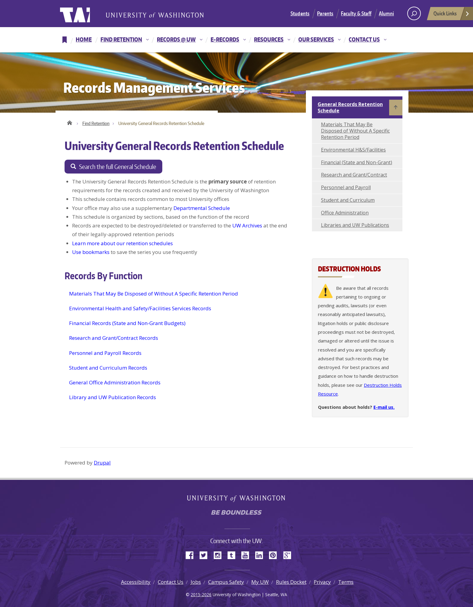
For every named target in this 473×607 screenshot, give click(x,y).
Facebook (192, 555)
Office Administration (345, 212)
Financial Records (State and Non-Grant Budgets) (127, 323)
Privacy (322, 581)
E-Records (225, 39)
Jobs (196, 581)
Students (300, 13)
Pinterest (275, 555)
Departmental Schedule (201, 208)
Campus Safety (226, 581)
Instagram (219, 555)
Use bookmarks (91, 252)
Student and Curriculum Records (108, 367)
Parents (325, 13)
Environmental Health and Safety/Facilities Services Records (140, 308)
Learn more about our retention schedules (122, 243)
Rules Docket (291, 581)
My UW (260, 581)
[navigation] (236, 39)
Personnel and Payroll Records (105, 352)
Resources (269, 39)
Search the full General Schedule (117, 167)
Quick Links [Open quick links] (451, 15)
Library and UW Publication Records (112, 397)
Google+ (289, 555)
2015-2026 (201, 594)
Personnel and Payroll (346, 187)
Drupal (102, 462)
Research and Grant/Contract (354, 174)
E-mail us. (384, 407)
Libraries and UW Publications (355, 225)
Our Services (316, 39)
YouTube (247, 555)
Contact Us (364, 39)
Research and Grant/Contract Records (113, 338)
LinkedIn (261, 555)
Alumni (386, 13)
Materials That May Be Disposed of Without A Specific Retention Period (153, 293)
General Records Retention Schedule (350, 107)
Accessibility (136, 581)
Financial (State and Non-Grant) (356, 162)
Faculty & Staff (356, 13)
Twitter (205, 555)
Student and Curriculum (348, 200)
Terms (346, 581)
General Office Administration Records (114, 382)
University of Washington (84, 13)
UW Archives (247, 225)
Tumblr (233, 555)
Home (84, 39)
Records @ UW (176, 39)
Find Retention (121, 39)
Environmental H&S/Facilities (353, 149)
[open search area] (414, 13)
